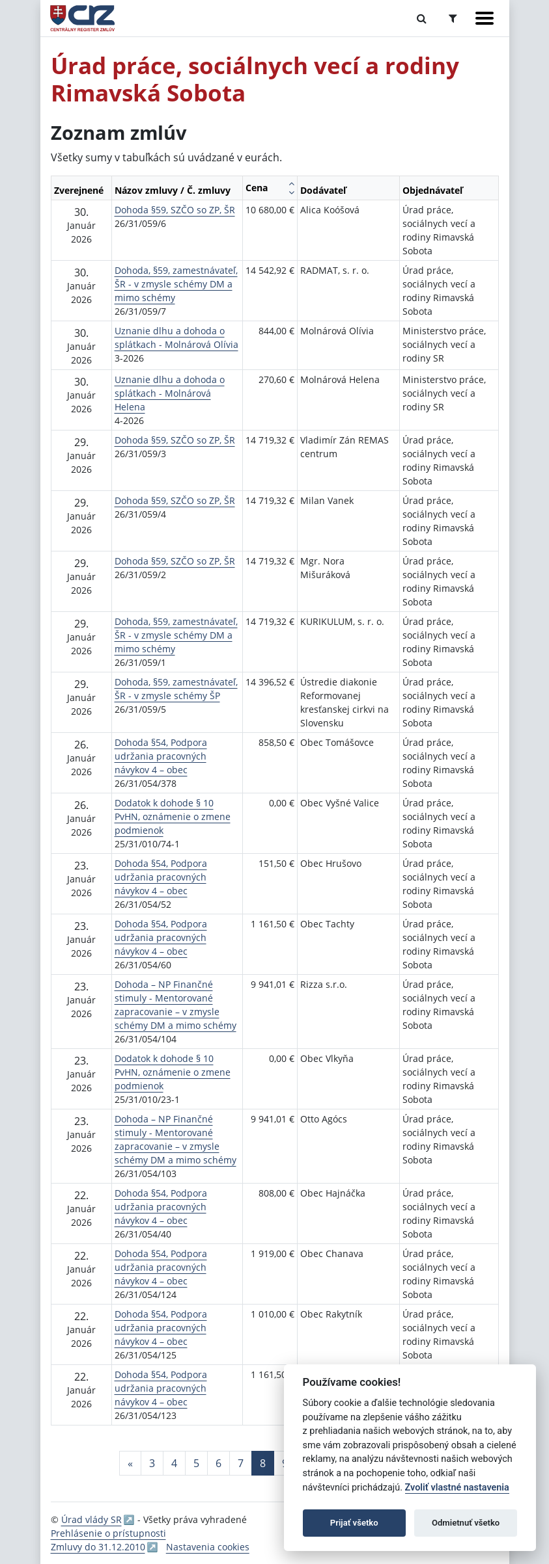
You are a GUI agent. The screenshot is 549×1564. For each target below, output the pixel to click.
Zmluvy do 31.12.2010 (98, 1547)
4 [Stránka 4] (174, 1463)
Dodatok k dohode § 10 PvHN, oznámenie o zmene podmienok (173, 816)
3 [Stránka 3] (152, 1463)
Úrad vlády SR (91, 1519)
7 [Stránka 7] (241, 1463)
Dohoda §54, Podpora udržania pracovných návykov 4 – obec (161, 756)
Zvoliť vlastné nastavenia (457, 1487)
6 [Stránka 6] (218, 1463)
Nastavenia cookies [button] (207, 1547)
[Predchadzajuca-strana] (130, 1463)
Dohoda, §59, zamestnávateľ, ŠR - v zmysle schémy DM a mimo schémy (176, 284)
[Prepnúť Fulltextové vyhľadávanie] (421, 18)
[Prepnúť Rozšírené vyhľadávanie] (453, 18)
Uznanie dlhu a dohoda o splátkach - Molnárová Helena (170, 393)
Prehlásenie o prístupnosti (108, 1533)
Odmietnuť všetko (466, 1523)
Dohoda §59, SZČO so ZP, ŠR (175, 210)
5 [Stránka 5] (196, 1463)
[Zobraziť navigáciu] (484, 18)
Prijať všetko (354, 1523)
